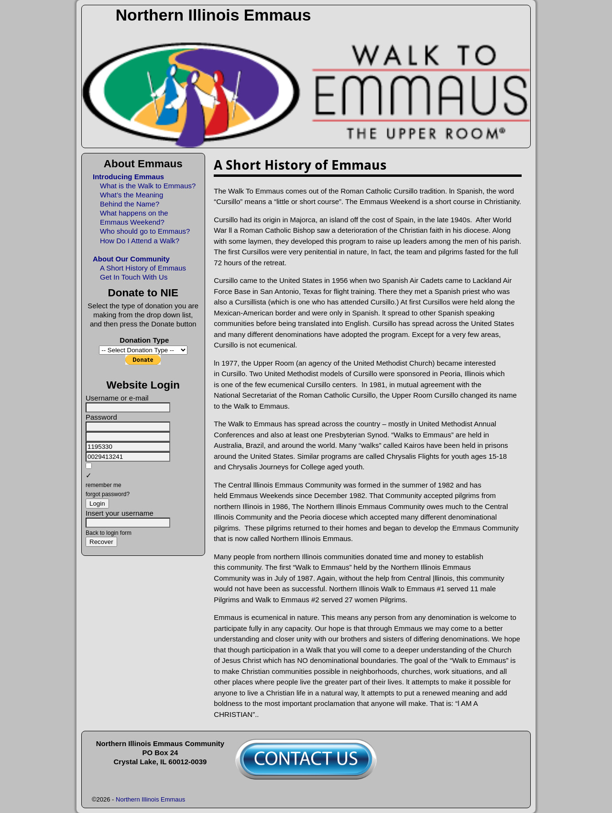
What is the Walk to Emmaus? (148, 186)
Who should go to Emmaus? (145, 231)
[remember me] (89, 466)
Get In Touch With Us (133, 277)
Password (101, 417)
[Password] (128, 427)
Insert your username (119, 513)
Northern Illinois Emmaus (213, 15)
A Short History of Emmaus (143, 268)
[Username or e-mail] (128, 407)
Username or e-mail (117, 398)
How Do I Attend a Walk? (139, 241)
